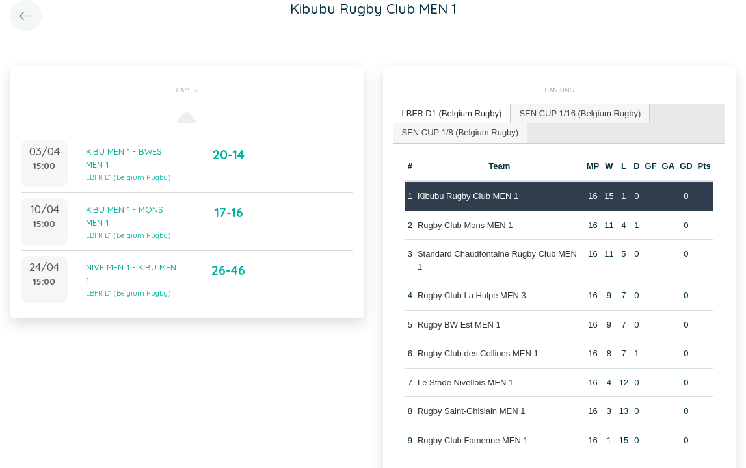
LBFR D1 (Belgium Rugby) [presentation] (452, 113)
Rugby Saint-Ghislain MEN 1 (471, 411)
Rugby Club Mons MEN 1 (465, 225)
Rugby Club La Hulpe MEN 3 (472, 295)
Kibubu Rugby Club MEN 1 (468, 196)
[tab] (452, 114)
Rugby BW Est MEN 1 (459, 325)
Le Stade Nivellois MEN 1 (465, 382)
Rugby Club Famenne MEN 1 (473, 440)
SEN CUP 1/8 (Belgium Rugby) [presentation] (460, 132)
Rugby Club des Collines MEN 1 (478, 353)
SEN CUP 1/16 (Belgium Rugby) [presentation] (580, 113)
